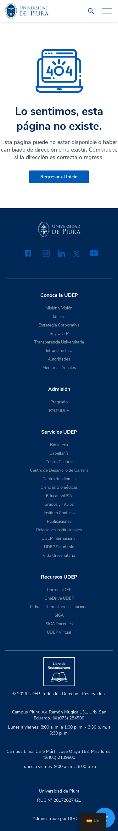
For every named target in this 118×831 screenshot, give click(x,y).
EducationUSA (59, 496)
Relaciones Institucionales (59, 530)
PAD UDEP (59, 410)
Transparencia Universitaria (59, 342)
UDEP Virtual (59, 632)
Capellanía (59, 453)
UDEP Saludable (59, 547)
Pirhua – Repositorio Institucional (59, 607)
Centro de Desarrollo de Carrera (59, 470)
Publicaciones (59, 521)
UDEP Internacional (59, 538)
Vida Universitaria (59, 555)
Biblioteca (59, 445)
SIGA (59, 615)
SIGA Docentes (59, 624)
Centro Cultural (59, 462)
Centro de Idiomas (59, 479)
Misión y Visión (59, 308)
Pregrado (59, 402)
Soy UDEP (59, 334)
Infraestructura (59, 351)
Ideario (59, 317)
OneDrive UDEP (59, 598)
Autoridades (59, 359)
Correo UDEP (59, 590)
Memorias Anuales (59, 368)
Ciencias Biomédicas (59, 487)
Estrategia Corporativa (59, 325)
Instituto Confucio (59, 513)
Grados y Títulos (59, 504)
